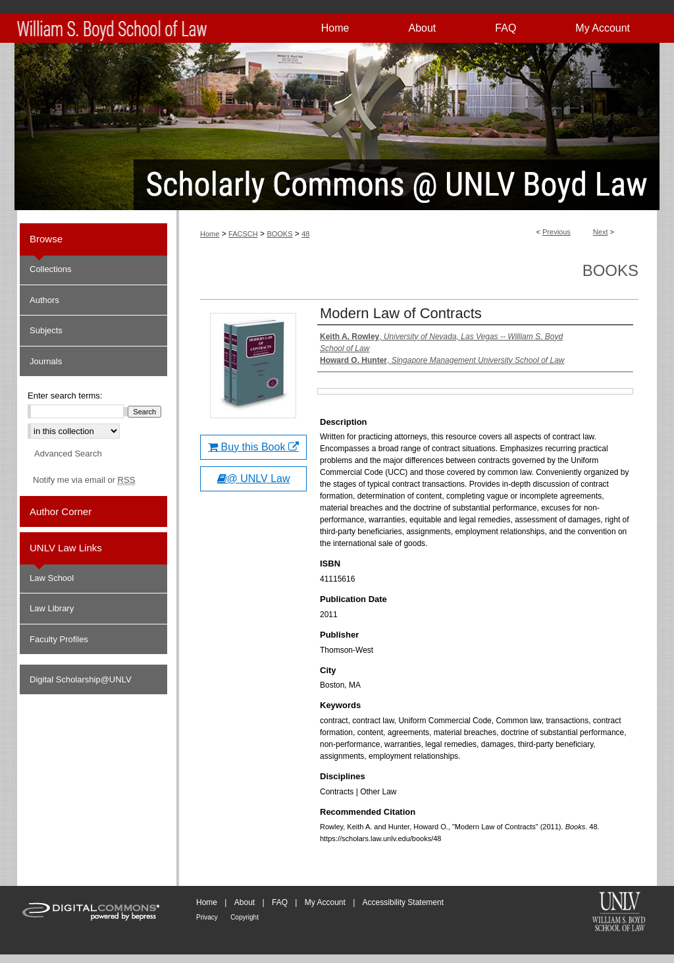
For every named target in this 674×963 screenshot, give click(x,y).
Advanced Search (68, 453)
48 (305, 234)
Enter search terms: (65, 395)
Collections (51, 269)
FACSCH (243, 234)
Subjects (46, 330)
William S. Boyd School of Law (619, 913)
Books (610, 270)
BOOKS (279, 234)
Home (209, 234)
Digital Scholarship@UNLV (81, 679)
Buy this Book (253, 447)
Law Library (52, 608)
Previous (556, 232)
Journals (46, 361)
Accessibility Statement (403, 902)
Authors (44, 300)
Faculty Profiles (59, 639)
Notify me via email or (84, 480)
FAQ (280, 902)
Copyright (244, 917)
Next (600, 232)
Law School (52, 578)
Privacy (207, 917)
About (244, 902)
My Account (325, 902)
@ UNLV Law (253, 478)
